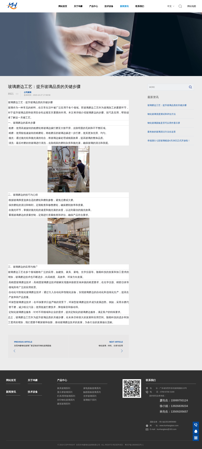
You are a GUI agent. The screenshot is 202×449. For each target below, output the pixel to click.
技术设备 (109, 6)
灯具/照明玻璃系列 (66, 396)
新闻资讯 (124, 6)
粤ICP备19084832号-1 (134, 445)
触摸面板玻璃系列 (92, 392)
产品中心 (93, 6)
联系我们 (139, 6)
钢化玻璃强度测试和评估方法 (161, 114)
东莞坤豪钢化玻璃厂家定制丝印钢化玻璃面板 (32, 346)
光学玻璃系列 (89, 396)
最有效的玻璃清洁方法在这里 (161, 131)
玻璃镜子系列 (89, 400)
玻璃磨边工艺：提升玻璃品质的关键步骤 (167, 105)
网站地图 (191, 6)
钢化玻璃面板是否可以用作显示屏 (163, 123)
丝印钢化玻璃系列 (66, 400)
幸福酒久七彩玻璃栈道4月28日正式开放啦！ (168, 140)
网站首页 (62, 6)
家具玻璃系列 (63, 388)
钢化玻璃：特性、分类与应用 (111, 346)
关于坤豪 (78, 6)
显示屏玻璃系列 (64, 392)
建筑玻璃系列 (63, 403)
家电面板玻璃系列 (92, 388)
